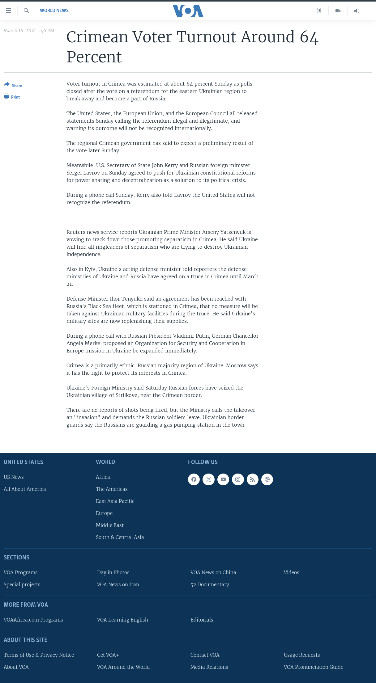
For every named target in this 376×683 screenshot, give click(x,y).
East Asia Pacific (115, 501)
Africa (103, 477)
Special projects (22, 585)
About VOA (16, 667)
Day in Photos (113, 572)
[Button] (13, 86)
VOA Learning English (122, 620)
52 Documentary (209, 585)
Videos (291, 572)
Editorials (201, 620)
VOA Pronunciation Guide (313, 667)
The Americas (112, 489)
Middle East (110, 525)
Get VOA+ (108, 655)
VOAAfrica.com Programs (33, 620)
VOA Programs (21, 572)
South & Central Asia (120, 537)
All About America (25, 489)
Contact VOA (205, 655)
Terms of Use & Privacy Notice (39, 655)
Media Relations (209, 667)
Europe (104, 513)
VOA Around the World (123, 667)
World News (54, 10)
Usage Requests (302, 655)
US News (14, 477)
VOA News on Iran (118, 585)
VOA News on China (213, 572)
